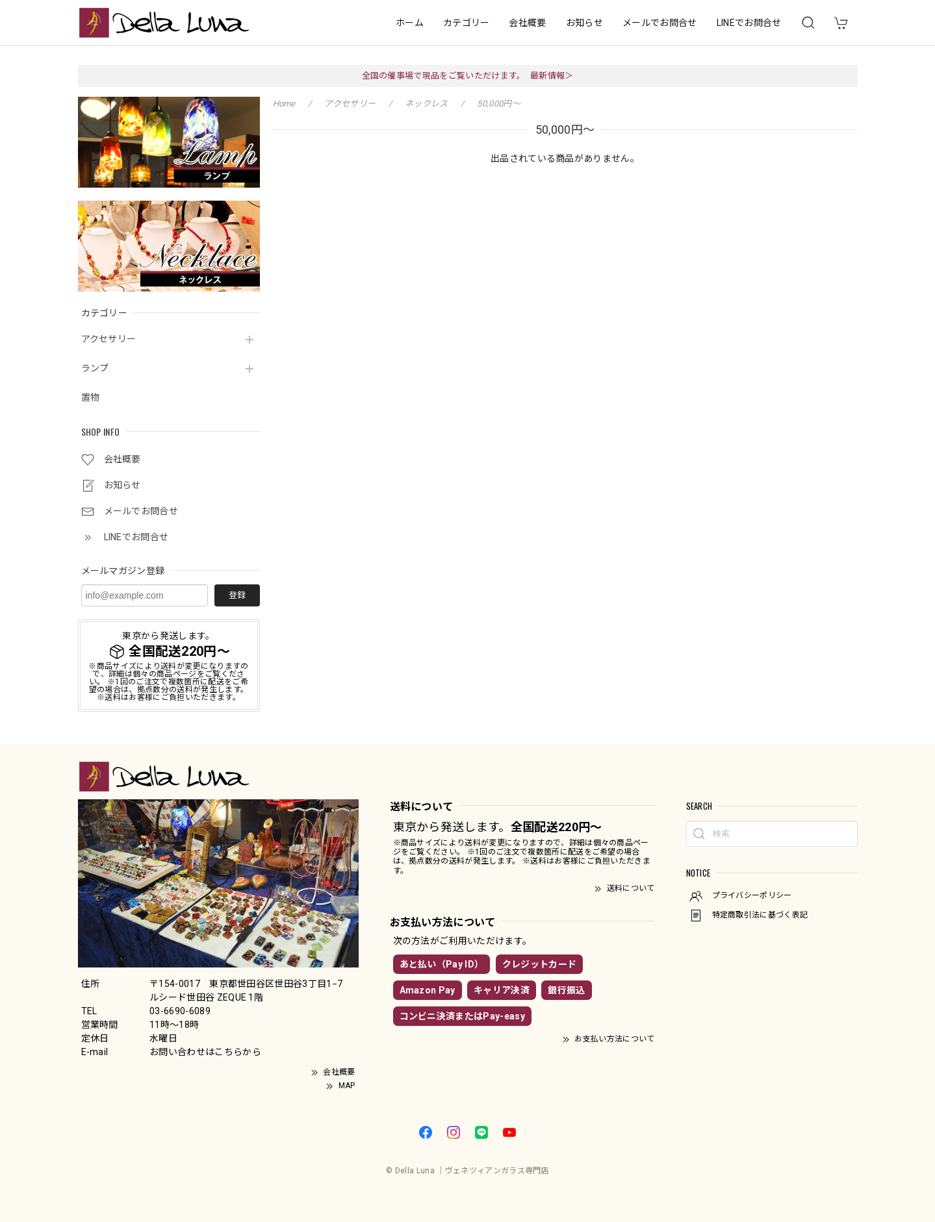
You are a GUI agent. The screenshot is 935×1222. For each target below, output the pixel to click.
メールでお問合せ (659, 23)
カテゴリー (466, 23)
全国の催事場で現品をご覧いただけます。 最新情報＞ (468, 76)
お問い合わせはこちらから (205, 1052)
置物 (90, 397)
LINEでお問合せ (749, 23)
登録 (237, 595)
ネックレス (426, 103)
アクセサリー (108, 339)
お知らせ (584, 23)
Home (284, 103)
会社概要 (527, 23)
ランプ (95, 368)
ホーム (410, 23)
